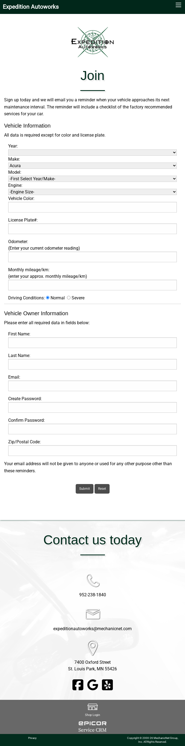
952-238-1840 (92, 594)
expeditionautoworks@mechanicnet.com (92, 628)
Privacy (32, 737)
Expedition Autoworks (31, 7)
